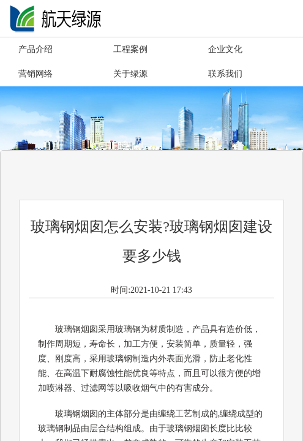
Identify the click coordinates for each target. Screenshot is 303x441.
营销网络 (35, 73)
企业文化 (225, 49)
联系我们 (225, 73)
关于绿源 (130, 73)
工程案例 (130, 49)
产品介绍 (35, 49)
